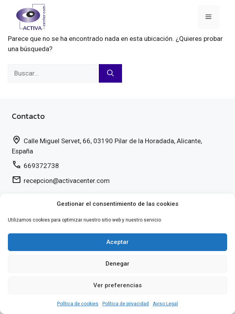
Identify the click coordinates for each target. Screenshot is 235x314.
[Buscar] (110, 73)
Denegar (117, 263)
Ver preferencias (117, 285)
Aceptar (117, 242)
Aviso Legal (165, 304)
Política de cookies (77, 304)
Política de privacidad (125, 304)
